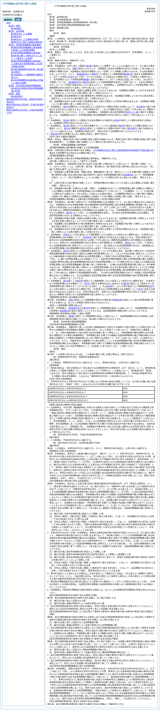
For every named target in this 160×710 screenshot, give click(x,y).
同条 (74, 68)
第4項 (94, 74)
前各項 (54, 134)
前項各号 (141, 106)
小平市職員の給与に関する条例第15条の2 (123, 150)
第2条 (89, 66)
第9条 (71, 316)
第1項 (66, 120)
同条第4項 (64, 311)
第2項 (86, 82)
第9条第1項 (82, 74)
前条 (71, 300)
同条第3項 (117, 300)
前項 (65, 106)
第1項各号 (132, 128)
